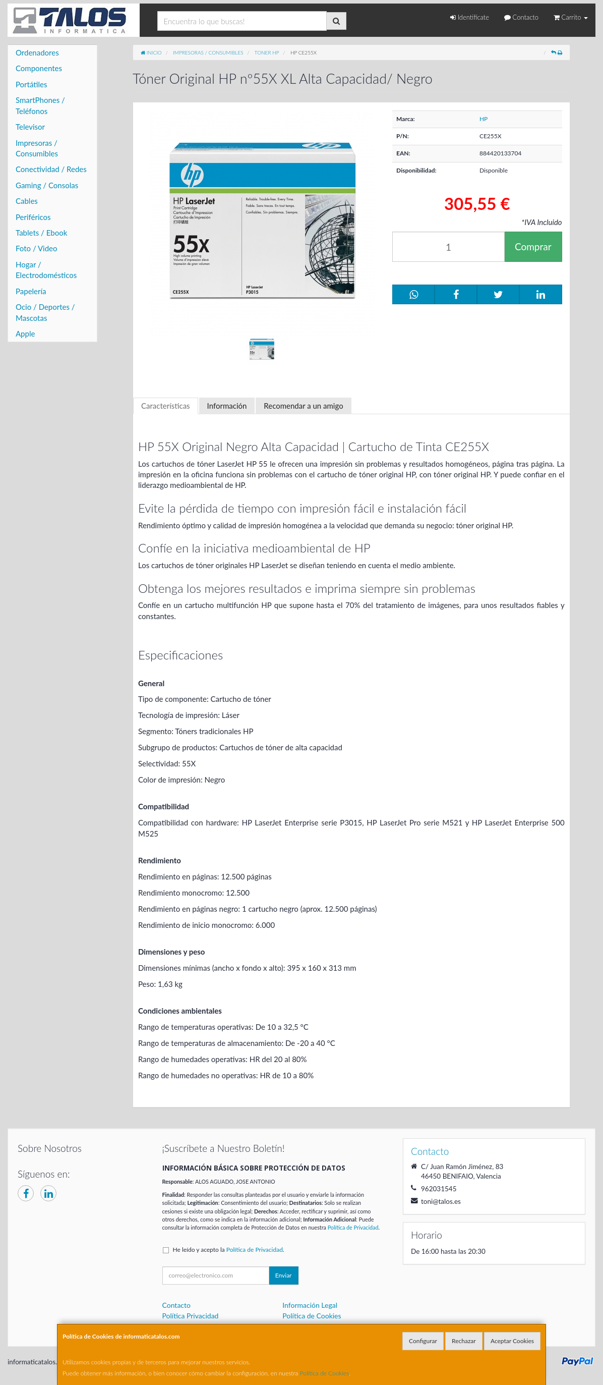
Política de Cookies (324, 1373)
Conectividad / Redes (51, 169)
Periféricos (33, 216)
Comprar (533, 246)
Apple (25, 333)
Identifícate (469, 17)
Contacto (521, 17)
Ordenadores (37, 52)
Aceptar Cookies (512, 1341)
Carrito (571, 17)
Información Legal (309, 1305)
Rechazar (464, 1341)
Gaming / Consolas (47, 185)
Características (165, 405)
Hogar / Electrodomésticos (46, 270)
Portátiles (31, 84)
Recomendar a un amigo (303, 405)
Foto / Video (36, 248)
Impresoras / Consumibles (37, 148)
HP (483, 119)
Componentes (39, 68)
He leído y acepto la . (228, 1249)
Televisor (30, 126)
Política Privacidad (190, 1315)
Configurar (423, 1341)
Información (227, 405)
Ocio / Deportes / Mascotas (45, 312)
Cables (27, 200)
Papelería (31, 291)
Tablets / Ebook (41, 232)
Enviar (283, 1275)
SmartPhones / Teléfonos (40, 105)
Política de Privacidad (353, 1227)
